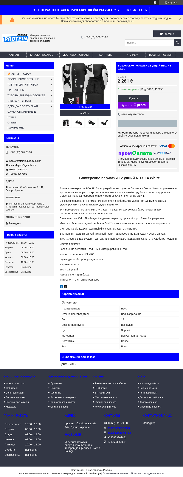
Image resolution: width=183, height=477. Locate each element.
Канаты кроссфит (15, 383)
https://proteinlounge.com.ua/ (25, 160)
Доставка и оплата (76, 54)
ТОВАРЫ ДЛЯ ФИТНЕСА (22, 84)
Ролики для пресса (105, 402)
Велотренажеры (15, 392)
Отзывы (12, 122)
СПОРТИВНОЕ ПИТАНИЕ (23, 79)
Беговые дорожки (15, 397)
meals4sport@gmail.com (22, 165)
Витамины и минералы (63, 397)
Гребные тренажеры (17, 402)
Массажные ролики (150, 406)
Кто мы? (132, 54)
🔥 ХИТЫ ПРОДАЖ (19, 73)
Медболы (11, 406)
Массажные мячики (106, 397)
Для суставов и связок (62, 402)
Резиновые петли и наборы (110, 383)
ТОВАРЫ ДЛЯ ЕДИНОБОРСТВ (26, 95)
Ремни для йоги (148, 392)
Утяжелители (102, 392)
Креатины (55, 392)
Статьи (11, 117)
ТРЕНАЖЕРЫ (15, 90)
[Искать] (177, 42)
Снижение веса (59, 406)
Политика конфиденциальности (147, 473)
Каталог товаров (41, 54)
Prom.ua (107, 470)
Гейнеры (55, 388)
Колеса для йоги (149, 402)
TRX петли (101, 388)
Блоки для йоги (148, 388)
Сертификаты (15, 127)
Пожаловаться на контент (116, 473)
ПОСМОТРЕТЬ (136, 10)
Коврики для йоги (149, 383)
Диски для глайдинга (151, 397)
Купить (133, 98)
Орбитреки (12, 388)
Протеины (56, 383)
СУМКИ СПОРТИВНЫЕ (21, 111)
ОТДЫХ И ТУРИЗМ (19, 100)
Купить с (133, 105)
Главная (13, 54)
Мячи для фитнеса (105, 406)
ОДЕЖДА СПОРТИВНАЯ (22, 106)
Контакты (105, 54)
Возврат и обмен (160, 54)
